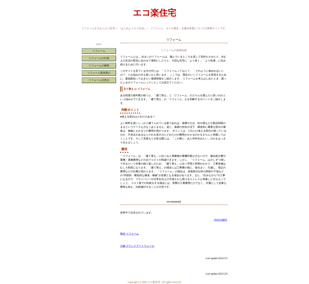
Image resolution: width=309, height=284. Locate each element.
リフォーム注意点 (99, 80)
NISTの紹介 (220, 219)
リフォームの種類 (99, 65)
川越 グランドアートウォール (137, 245)
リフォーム (98, 50)
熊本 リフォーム (129, 233)
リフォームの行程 (99, 58)
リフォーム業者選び (99, 72)
